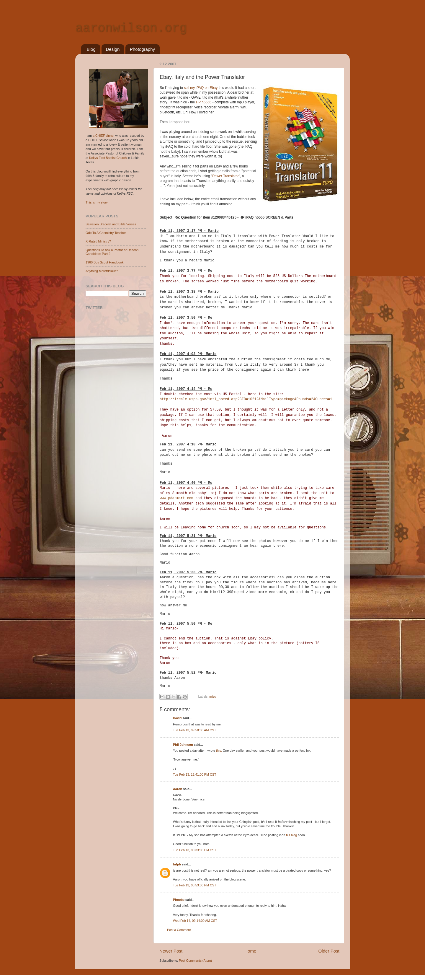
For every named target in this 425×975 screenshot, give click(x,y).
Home (250, 950)
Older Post (328, 950)
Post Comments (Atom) (195, 960)
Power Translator (225, 176)
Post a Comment (179, 930)
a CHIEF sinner (104, 135)
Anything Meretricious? (102, 271)
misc (212, 696)
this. (219, 750)
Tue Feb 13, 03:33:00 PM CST (194, 850)
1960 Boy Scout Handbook (104, 262)
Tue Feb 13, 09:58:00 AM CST (194, 730)
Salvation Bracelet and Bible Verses (111, 224)
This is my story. (97, 202)
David (177, 718)
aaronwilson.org (131, 28)
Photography (142, 49)
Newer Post (170, 950)
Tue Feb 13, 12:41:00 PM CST (194, 774)
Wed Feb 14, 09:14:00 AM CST (195, 920)
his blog (291, 835)
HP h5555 (204, 102)
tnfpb (177, 864)
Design (113, 49)
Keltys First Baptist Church (108, 157)
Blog (91, 49)
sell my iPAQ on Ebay (201, 88)
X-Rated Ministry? (98, 241)
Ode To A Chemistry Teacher (106, 233)
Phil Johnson (183, 744)
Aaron (177, 789)
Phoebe (178, 899)
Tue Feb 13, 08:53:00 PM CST (194, 885)
